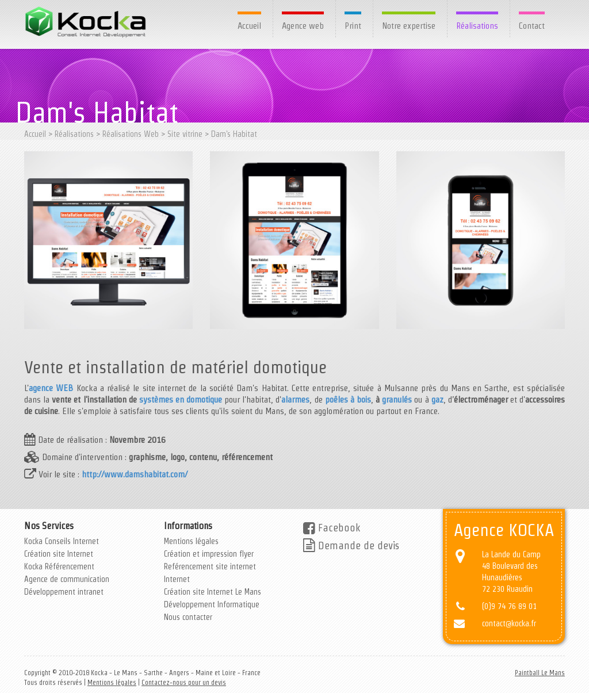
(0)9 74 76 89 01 (509, 606)
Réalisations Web (130, 134)
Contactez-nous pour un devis (183, 682)
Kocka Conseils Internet (61, 541)
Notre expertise (408, 25)
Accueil (249, 25)
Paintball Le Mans (540, 672)
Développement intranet (64, 591)
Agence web (303, 25)
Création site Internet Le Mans (212, 591)
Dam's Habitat (234, 134)
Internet (177, 579)
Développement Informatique (211, 604)
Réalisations (477, 25)
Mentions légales (191, 541)
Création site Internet (58, 553)
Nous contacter (188, 617)
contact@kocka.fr (509, 623)
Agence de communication (66, 579)
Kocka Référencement (59, 566)
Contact (532, 25)
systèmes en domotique (180, 399)
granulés (397, 399)
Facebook (331, 527)
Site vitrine (184, 134)
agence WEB (51, 388)
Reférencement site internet (210, 566)
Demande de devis (351, 545)
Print (353, 25)
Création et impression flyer (209, 553)
